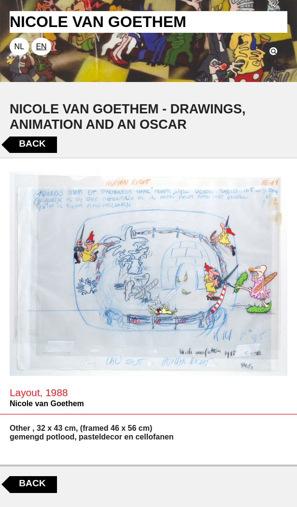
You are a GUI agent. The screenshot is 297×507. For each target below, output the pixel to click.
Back (32, 143)
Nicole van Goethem (47, 403)
